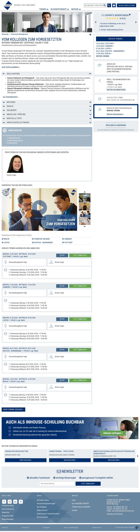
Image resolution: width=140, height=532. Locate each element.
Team (74, 500)
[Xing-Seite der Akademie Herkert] (20, 501)
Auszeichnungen (7, 519)
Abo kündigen (41, 507)
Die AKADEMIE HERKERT (80, 503)
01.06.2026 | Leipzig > (104, 49)
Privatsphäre (46, 527)
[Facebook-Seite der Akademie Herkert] (4, 501)
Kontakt (74, 510)
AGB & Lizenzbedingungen (71, 527)
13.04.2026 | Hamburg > (105, 46)
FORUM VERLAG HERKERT (81, 507)
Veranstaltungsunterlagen (46, 503)
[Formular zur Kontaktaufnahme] (114, 5)
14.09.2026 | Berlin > (104, 53)
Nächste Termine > (115, 39)
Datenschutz (25, 527)
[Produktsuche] (95, 5)
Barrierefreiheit (42, 517)
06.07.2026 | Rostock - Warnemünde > (110, 51)
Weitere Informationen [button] (116, 90)
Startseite (5, 34)
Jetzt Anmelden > (88, 484)
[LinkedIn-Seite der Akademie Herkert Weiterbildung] (15, 501)
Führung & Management (19, 34)
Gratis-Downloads (8, 509)
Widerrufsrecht (42, 510)
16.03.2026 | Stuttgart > (105, 43)
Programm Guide (8, 516)
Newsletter (6, 512)
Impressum (5, 527)
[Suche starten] (104, 5)
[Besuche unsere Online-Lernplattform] (126, 5)
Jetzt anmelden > (80, 255)
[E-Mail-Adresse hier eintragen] (56, 484)
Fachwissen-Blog (8, 506)
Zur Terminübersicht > (10, 97)
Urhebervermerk (96, 527)
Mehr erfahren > (26, 460)
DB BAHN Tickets (43, 500)
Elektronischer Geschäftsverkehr (48, 514)
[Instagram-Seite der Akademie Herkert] (10, 501)
